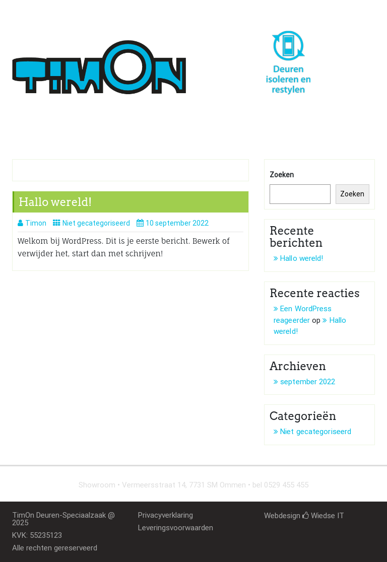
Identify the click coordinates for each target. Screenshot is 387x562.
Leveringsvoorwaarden (175, 527)
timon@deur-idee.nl (129, 10)
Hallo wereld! (55, 201)
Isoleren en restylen (91, 126)
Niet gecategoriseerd (96, 223)
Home (30, 126)
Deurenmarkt (167, 126)
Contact (219, 126)
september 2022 (307, 381)
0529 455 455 (48, 10)
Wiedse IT (323, 515)
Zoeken (282, 175)
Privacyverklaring (165, 515)
